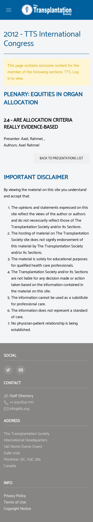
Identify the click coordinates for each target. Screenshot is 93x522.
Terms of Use (15, 502)
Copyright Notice (17, 508)
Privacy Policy (15, 496)
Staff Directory (21, 396)
